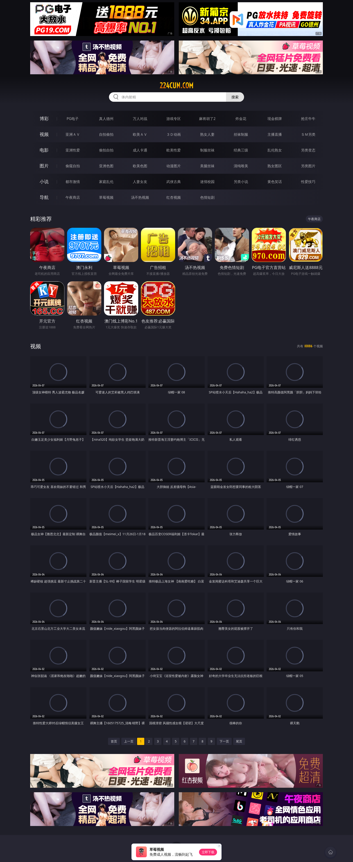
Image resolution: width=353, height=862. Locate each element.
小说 (44, 181)
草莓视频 (106, 197)
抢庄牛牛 (308, 118)
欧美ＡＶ (140, 134)
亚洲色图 (106, 165)
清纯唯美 (241, 165)
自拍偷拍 (106, 134)
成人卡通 (140, 150)
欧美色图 (140, 165)
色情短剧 (207, 197)
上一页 (129, 741)
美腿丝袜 (207, 165)
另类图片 (308, 165)
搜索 (235, 97)
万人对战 (140, 118)
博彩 (44, 118)
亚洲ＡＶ (73, 134)
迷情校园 (207, 181)
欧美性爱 (173, 150)
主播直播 (274, 134)
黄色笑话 (274, 181)
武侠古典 (173, 181)
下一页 (224, 741)
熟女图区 (274, 165)
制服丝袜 (207, 150)
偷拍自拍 (106, 150)
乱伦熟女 (274, 150)
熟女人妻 (207, 134)
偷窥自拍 (73, 165)
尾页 (239, 741)
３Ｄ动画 (173, 134)
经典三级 (241, 150)
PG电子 (73, 118)
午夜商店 (73, 197)
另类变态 (308, 150)
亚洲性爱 (73, 150)
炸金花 (240, 118)
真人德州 (106, 118)
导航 (44, 197)
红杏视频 (173, 197)
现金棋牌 (274, 118)
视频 (44, 134)
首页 (114, 741)
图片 (44, 166)
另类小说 (241, 181)
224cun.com (176, 85)
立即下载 (208, 852)
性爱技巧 (308, 181)
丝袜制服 (241, 134)
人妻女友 (140, 181)
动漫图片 (173, 165)
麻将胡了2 (207, 118)
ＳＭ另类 (308, 134)
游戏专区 (173, 118)
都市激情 (73, 181)
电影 (44, 150)
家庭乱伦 (106, 181)
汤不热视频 (140, 197)
